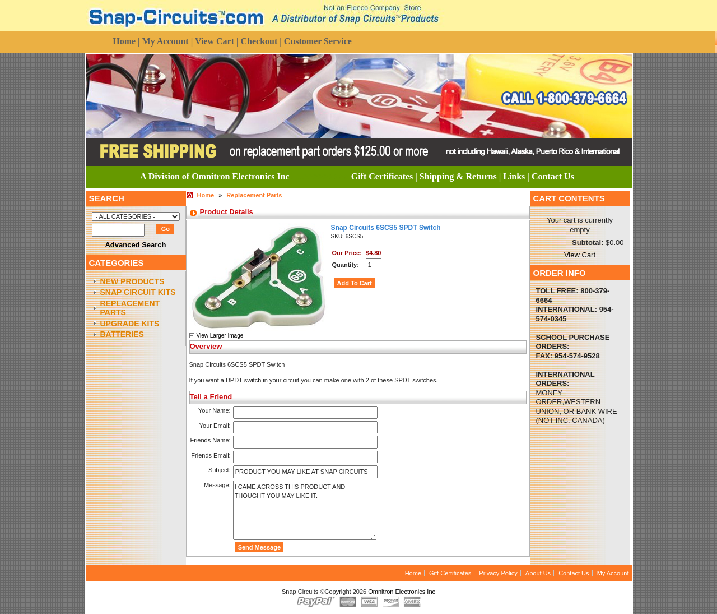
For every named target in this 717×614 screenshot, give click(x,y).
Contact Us (573, 573)
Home (206, 195)
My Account (613, 573)
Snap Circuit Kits (138, 292)
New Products (132, 281)
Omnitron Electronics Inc (401, 591)
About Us (538, 573)
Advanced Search (135, 245)
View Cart (579, 255)
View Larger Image (220, 336)
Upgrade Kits (130, 323)
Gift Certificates (450, 573)
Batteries (122, 334)
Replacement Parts (130, 308)
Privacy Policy (498, 573)
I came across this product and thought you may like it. (304, 510)
